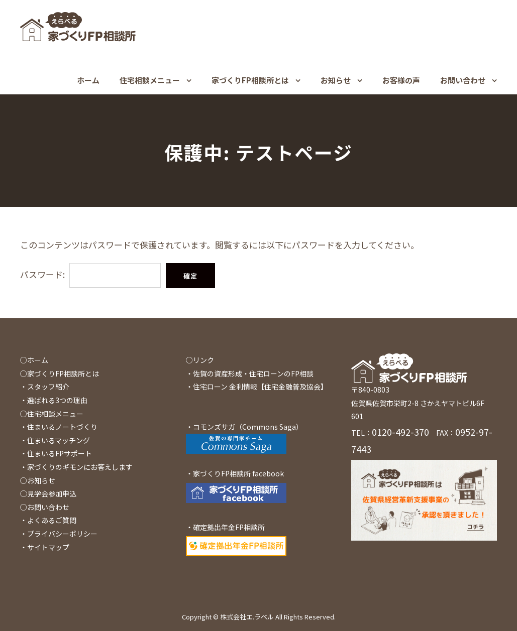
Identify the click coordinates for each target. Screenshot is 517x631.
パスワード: (90, 274)
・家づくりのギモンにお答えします (76, 467)
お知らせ (336, 80)
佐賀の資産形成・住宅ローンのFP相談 (253, 373)
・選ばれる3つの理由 (53, 400)
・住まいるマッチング (55, 440)
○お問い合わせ (44, 507)
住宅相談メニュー (150, 80)
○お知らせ (37, 480)
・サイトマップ (44, 547)
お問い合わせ (462, 80)
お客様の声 (401, 80)
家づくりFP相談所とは (250, 80)
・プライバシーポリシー (58, 534)
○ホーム (34, 360)
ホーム (88, 80)
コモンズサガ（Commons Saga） (248, 427)
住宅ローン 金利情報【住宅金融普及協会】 (260, 387)
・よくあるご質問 (48, 520)
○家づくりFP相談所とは (59, 373)
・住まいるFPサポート (56, 453)
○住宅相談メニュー (51, 414)
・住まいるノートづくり (58, 427)
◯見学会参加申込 (48, 493)
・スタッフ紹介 (44, 387)
